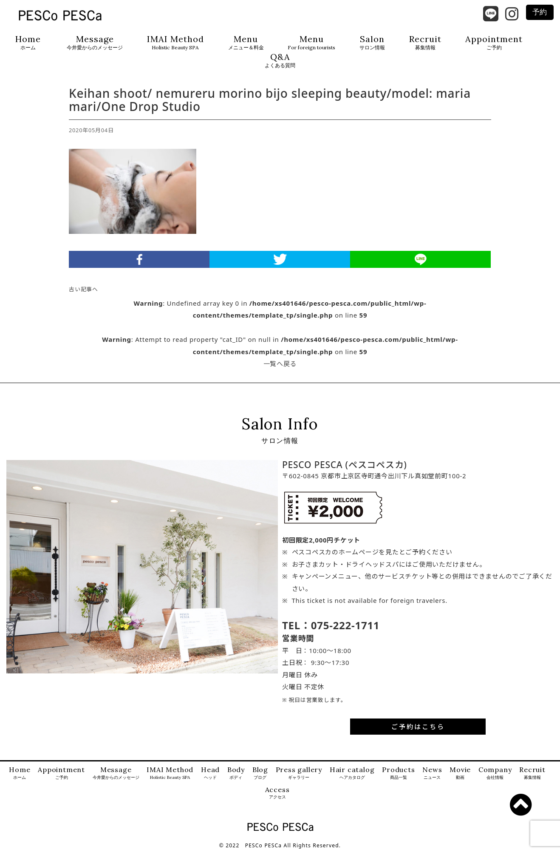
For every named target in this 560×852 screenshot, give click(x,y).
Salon (372, 43)
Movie (460, 773)
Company (495, 773)
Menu (246, 43)
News (432, 773)
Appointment (494, 43)
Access (277, 793)
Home (28, 43)
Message (95, 43)
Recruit (425, 43)
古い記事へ (83, 289)
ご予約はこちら (418, 726)
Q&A (280, 60)
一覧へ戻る (280, 363)
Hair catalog (352, 773)
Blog (260, 773)
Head (210, 773)
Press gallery (299, 773)
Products (398, 773)
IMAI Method (175, 43)
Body (236, 773)
